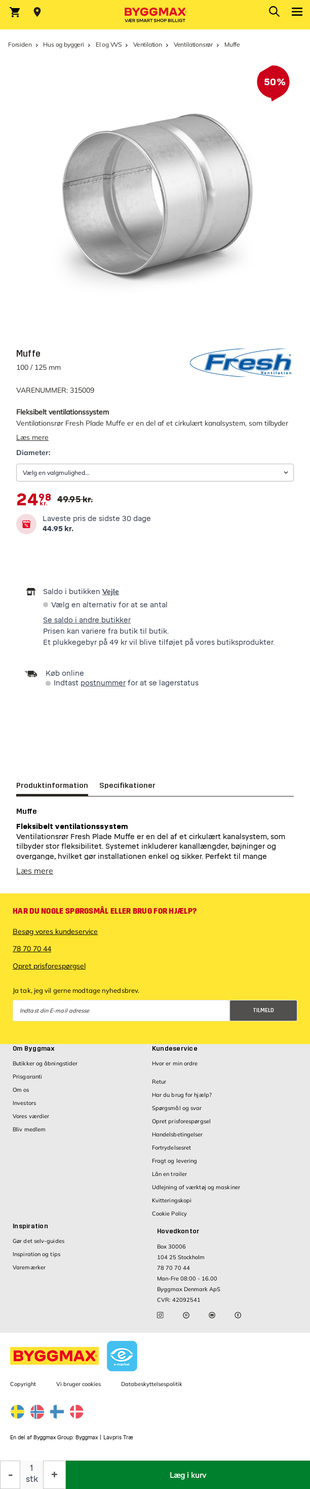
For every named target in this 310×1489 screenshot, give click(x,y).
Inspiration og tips (36, 1254)
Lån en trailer (169, 1174)
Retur (159, 1081)
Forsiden (20, 44)
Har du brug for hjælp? (182, 1094)
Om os (21, 1089)
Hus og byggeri (63, 44)
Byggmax (86, 1437)
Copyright (23, 1384)
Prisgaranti (27, 1076)
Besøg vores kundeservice (55, 931)
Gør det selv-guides (38, 1240)
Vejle (110, 591)
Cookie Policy (169, 1213)
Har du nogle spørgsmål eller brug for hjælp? (105, 911)
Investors (24, 1102)
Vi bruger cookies (78, 1384)
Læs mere (32, 437)
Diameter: (33, 452)
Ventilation (147, 44)
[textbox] (33, 500)
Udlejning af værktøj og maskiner (196, 1187)
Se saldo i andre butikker (87, 620)
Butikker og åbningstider (45, 1063)
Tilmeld (263, 1010)
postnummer (103, 683)
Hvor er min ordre (175, 1063)
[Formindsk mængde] (10, 1475)
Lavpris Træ (118, 1437)
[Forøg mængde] (54, 1475)
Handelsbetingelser (177, 1134)
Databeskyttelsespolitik (151, 1384)
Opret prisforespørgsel (49, 966)
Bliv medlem (29, 1129)
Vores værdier (31, 1116)
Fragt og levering (175, 1160)
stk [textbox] (32, 1479)
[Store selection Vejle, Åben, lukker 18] (37, 12)
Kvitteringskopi (172, 1200)
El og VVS (109, 44)
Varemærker (29, 1267)
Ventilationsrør (193, 44)
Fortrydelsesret (171, 1147)
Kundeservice (175, 1049)
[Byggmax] (155, 15)
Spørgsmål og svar (177, 1108)
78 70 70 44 (32, 948)
